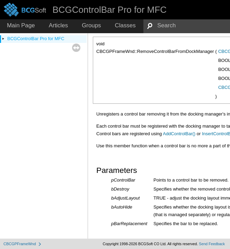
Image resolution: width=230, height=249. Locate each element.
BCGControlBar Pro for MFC (35, 38)
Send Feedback (212, 244)
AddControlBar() (179, 133)
